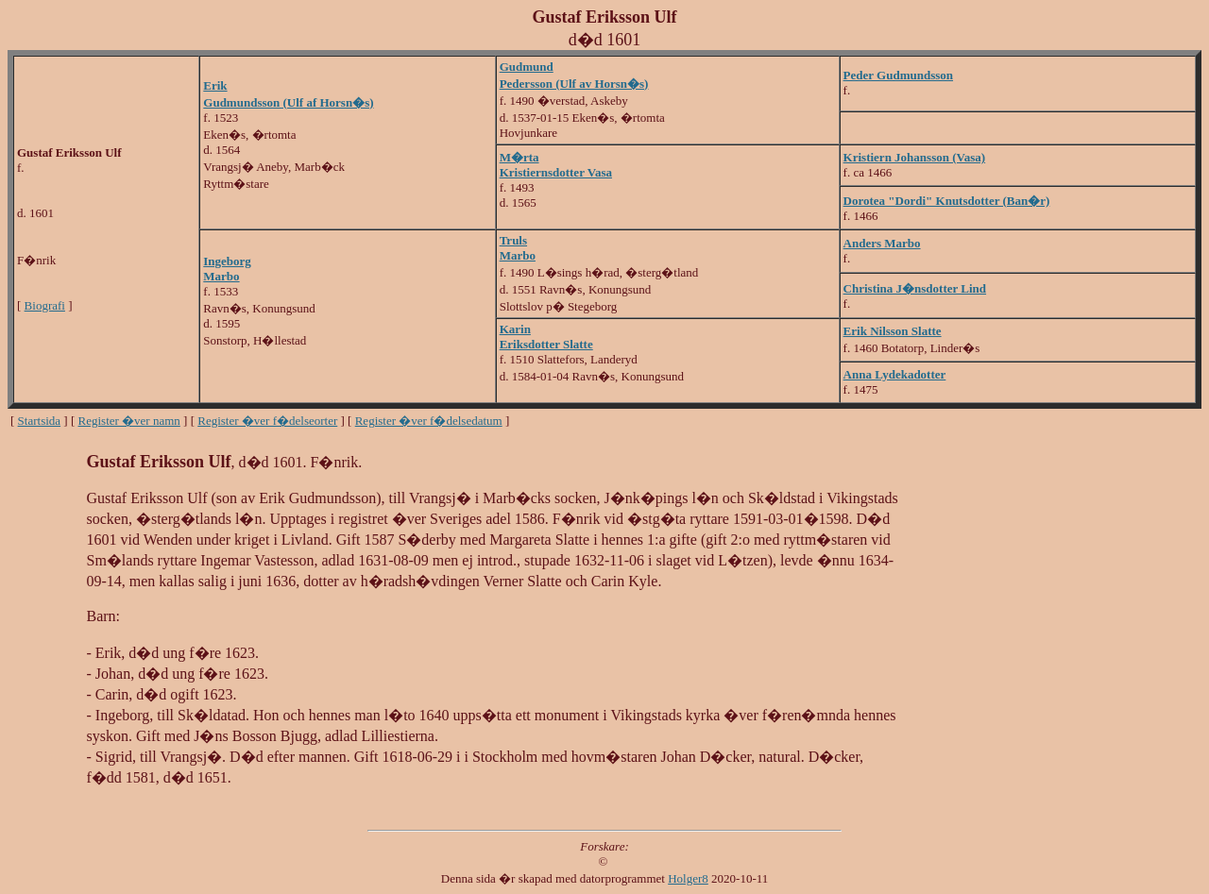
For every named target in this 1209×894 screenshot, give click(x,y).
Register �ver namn (129, 420)
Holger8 (688, 878)
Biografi (45, 305)
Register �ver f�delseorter (267, 420)
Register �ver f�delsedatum (428, 420)
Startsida (39, 420)
